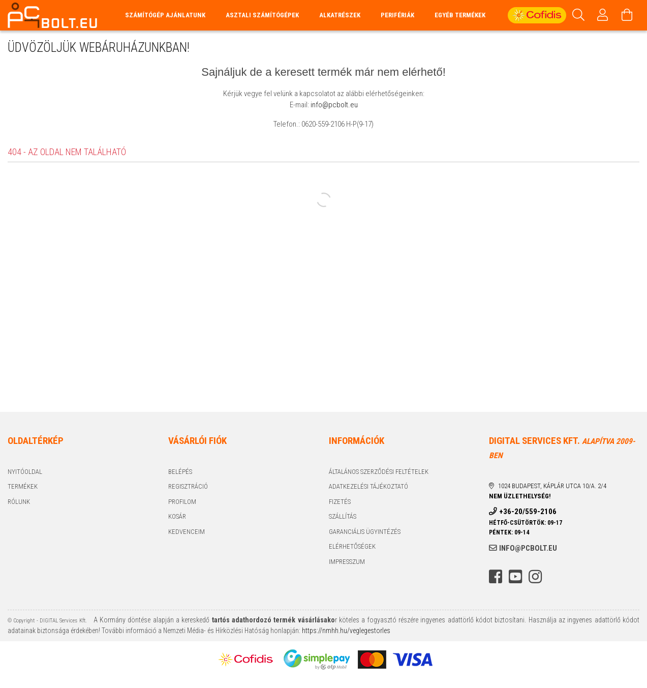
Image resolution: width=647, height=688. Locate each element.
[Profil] (603, 15)
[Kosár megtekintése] (627, 15)
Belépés (180, 471)
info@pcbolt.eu (334, 104)
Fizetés (340, 501)
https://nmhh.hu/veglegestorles (345, 630)
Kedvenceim (186, 531)
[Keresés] (578, 15)
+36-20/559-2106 (528, 511)
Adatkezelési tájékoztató (368, 486)
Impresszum (347, 561)
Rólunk (19, 501)
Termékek (23, 486)
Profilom (182, 501)
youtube (515, 576)
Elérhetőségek (352, 546)
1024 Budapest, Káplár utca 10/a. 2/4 (552, 486)
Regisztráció (188, 486)
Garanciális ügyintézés (364, 531)
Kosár (177, 516)
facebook (495, 576)
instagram (535, 576)
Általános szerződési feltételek (378, 471)
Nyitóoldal (25, 471)
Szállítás (342, 516)
